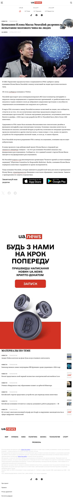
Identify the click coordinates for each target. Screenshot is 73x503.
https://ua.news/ (25, 449)
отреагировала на (19, 172)
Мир (6, 437)
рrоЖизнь (36, 442)
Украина (14, 437)
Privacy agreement (7, 492)
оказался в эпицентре (10, 150)
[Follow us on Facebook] (36, 15)
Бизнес (43, 437)
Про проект (5, 483)
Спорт (65, 437)
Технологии (13, 21)
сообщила (12, 92)
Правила (4, 488)
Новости (4, 21)
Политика (33, 437)
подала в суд (16, 160)
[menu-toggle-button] (2, 3)
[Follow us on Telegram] (42, 15)
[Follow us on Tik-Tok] (31, 15)
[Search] (71, 3)
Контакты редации (7, 496)
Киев (23, 437)
